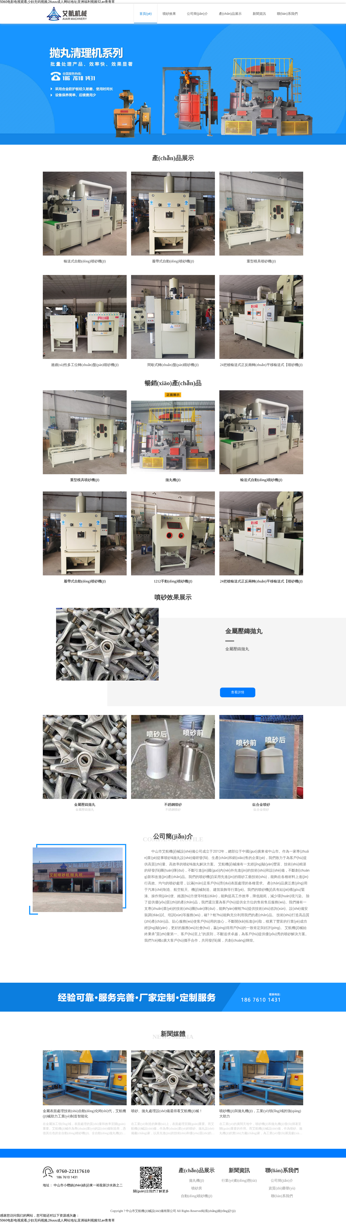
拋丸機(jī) (196, 1180)
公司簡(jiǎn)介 (197, 14)
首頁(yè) (145, 14)
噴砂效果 (169, 14)
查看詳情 (237, 692)
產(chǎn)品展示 (230, 14)
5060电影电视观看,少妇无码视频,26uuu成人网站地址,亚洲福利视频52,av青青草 (57, 2)
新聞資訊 (259, 14)
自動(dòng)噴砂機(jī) (196, 1196)
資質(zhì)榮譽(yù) (282, 1188)
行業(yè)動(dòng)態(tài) (239, 1180)
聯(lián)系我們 (287, 14)
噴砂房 (196, 1188)
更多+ (153, 959)
